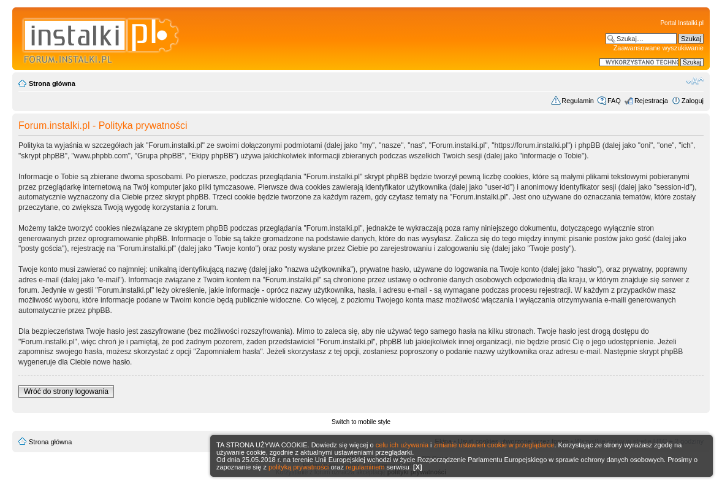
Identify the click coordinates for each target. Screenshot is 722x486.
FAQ (614, 100)
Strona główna (52, 83)
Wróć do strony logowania (66, 391)
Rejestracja (651, 100)
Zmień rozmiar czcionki (695, 81)
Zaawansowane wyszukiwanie (659, 48)
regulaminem (365, 467)
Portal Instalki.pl (682, 23)
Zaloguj (693, 100)
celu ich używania (402, 445)
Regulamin (577, 100)
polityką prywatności (298, 467)
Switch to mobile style (361, 421)
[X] (417, 467)
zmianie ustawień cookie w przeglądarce (494, 445)
